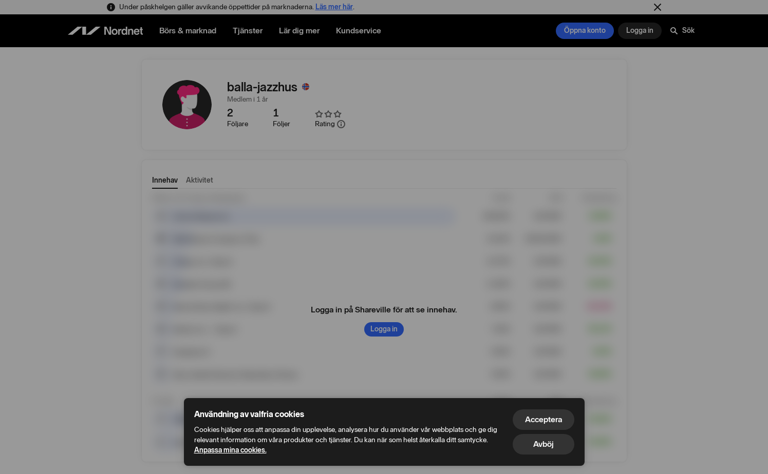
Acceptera (543, 419)
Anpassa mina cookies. (230, 450)
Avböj (543, 444)
